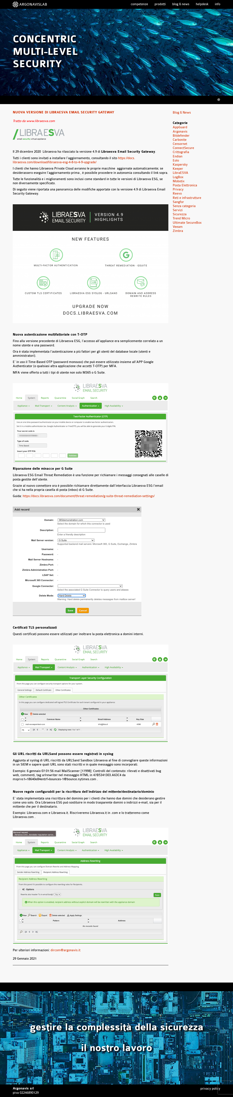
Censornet (180, 144)
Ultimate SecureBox (187, 223)
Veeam (178, 227)
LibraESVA (180, 173)
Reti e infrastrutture (187, 198)
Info (217, 4)
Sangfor (178, 202)
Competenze (139, 4)
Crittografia (181, 152)
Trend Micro (181, 218)
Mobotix (179, 181)
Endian (177, 156)
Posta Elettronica (185, 185)
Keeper (178, 169)
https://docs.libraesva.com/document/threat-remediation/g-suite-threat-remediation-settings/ (89, 496)
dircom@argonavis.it (65, 950)
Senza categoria (184, 206)
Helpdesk (202, 4)
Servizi (178, 210)
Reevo (177, 193)
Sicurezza (180, 214)
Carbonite (180, 140)
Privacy (178, 189)
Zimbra (178, 231)
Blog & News (180, 4)
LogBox (178, 177)
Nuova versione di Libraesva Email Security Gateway (63, 112)
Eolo (176, 160)
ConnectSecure (183, 148)
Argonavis (180, 131)
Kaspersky (180, 164)
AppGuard (180, 127)
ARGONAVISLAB (33, 4)
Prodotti (160, 4)
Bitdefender (181, 136)
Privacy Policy (210, 1089)
